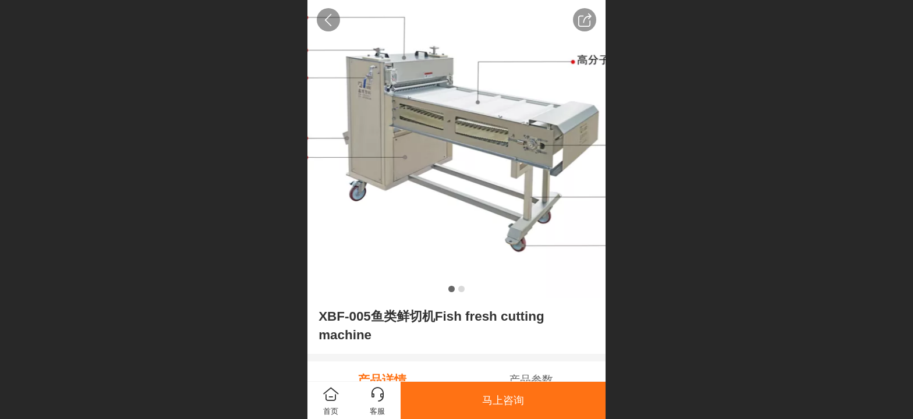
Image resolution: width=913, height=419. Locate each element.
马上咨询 (503, 400)
